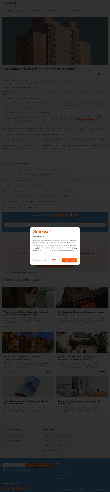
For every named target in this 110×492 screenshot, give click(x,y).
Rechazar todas (53, 260)
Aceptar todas (69, 260)
